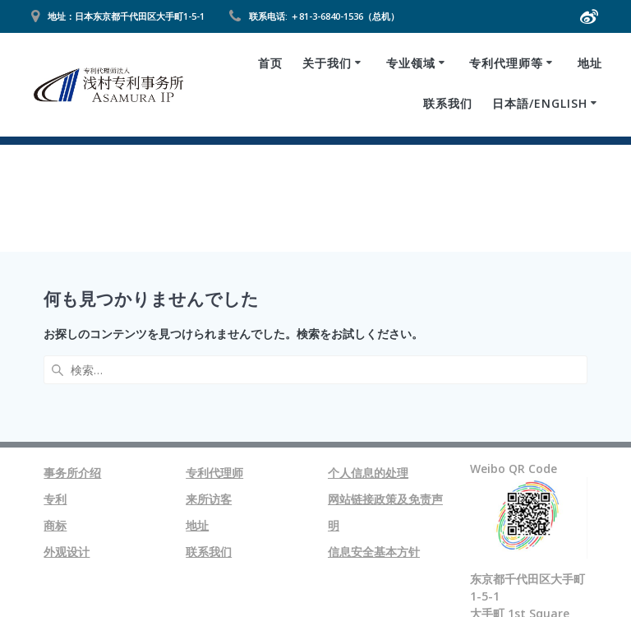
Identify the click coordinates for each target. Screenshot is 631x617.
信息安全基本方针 (374, 431)
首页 (270, 63)
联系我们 (447, 103)
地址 (590, 63)
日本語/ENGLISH (539, 103)
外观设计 (67, 431)
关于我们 (327, 63)
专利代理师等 (506, 63)
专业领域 (410, 63)
